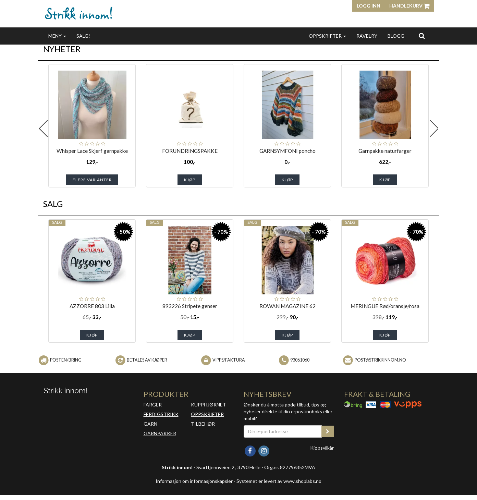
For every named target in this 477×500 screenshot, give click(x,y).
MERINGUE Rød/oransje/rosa (385, 306)
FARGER (153, 404)
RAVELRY (366, 36)
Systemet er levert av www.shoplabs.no (278, 481)
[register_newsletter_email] (327, 431)
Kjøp (189, 179)
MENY (57, 36)
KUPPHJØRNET (208, 404)
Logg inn (368, 6)
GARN (150, 424)
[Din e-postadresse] (283, 431)
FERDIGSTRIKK (161, 414)
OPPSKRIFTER (327, 36)
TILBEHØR (203, 424)
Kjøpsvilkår (322, 448)
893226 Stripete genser (189, 306)
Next (433, 128)
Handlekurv (409, 6)
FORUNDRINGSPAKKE (190, 151)
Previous (43, 128)
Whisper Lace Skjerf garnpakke (92, 151)
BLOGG (396, 36)
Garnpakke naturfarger (385, 151)
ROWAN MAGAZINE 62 (287, 306)
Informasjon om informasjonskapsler (194, 481)
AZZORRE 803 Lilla (92, 306)
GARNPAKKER (160, 433)
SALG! (83, 36)
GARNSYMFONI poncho (287, 151)
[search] (422, 35)
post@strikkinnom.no (380, 360)
